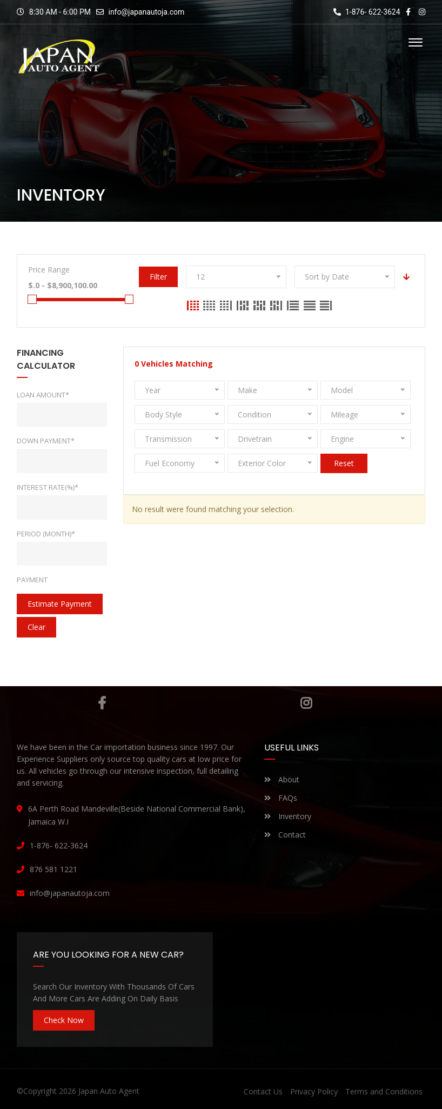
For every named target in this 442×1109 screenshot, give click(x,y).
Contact (285, 834)
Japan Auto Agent (108, 1091)
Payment (32, 580)
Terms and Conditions (384, 1091)
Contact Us (263, 1091)
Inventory (287, 816)
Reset (344, 463)
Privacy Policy (314, 1091)
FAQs (280, 798)
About (281, 779)
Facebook (102, 703)
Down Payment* (46, 441)
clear (36, 627)
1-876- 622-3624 (366, 12)
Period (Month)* (46, 534)
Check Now (64, 1020)
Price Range (49, 269)
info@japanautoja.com (146, 12)
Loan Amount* (43, 395)
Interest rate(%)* (47, 487)
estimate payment (60, 604)
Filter (157, 276)
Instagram (306, 703)
